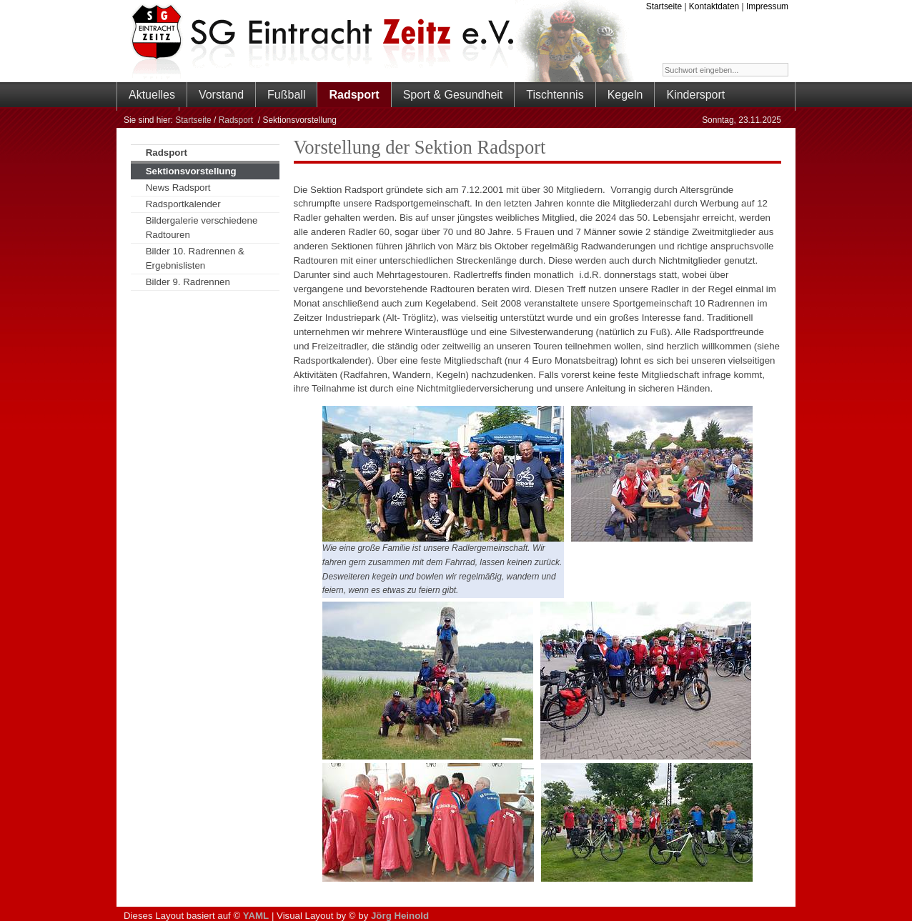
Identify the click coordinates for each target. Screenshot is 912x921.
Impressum (767, 6)
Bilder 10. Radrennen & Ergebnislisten (195, 258)
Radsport (237, 120)
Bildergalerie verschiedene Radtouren (202, 227)
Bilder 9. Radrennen (188, 282)
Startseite (664, 6)
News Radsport (178, 187)
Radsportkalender (183, 204)
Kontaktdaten (714, 6)
